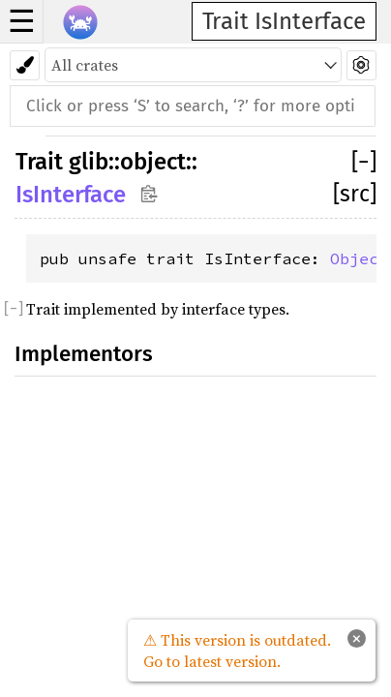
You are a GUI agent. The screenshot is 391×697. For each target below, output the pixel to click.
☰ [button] (22, 21)
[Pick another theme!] (25, 65)
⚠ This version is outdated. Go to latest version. (237, 650)
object (153, 161)
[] (363, 161)
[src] (354, 193)
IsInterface (70, 194)
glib (88, 161)
